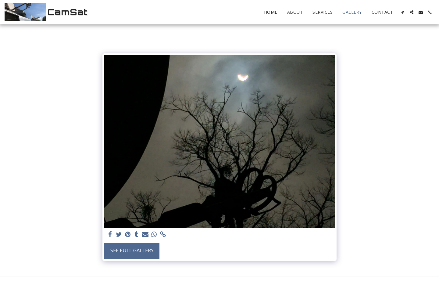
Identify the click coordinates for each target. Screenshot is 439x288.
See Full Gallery (132, 250)
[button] (402, 12)
